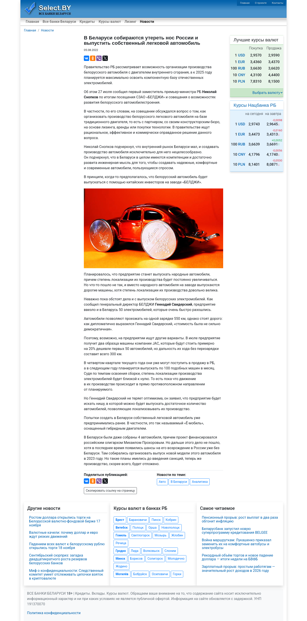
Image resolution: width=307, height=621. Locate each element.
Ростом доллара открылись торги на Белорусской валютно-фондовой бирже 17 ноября (64, 521)
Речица (121, 543)
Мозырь (161, 535)
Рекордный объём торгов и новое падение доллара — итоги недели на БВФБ (237, 557)
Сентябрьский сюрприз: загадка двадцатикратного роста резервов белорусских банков (58, 559)
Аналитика (200, 481)
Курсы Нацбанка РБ (255, 105)
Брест (120, 520)
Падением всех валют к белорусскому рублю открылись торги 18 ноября (67, 546)
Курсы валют (110, 21)
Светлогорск (140, 535)
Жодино (121, 566)
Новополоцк (170, 527)
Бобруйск (140, 574)
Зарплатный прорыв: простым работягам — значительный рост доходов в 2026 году (238, 569)
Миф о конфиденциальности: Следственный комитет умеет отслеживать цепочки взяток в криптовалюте (66, 574)
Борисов (136, 558)
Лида (134, 551)
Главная (245, 3)
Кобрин (171, 520)
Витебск (122, 527)
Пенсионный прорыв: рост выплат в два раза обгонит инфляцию (240, 519)
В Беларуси (179, 481)
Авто (162, 481)
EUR (241, 62)
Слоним (170, 551)
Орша (152, 527)
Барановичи (138, 520)
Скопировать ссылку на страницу (110, 490)
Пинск (156, 520)
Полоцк (138, 527)
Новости (147, 21)
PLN (241, 81)
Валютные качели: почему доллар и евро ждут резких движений (63, 534)
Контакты (277, 3)
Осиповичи (160, 574)
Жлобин (177, 535)
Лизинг (130, 21)
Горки (177, 574)
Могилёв (122, 574)
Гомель (121, 535)
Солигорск (155, 558)
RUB (241, 68)
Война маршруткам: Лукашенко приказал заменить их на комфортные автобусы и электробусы (236, 544)
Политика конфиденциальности (54, 613)
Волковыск (151, 551)
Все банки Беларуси (59, 21)
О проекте (260, 3)
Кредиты (87, 21)
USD (241, 55)
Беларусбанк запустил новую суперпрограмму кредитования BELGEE (235, 531)
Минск (120, 558)
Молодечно (176, 558)
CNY (241, 75)
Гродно (121, 551)
